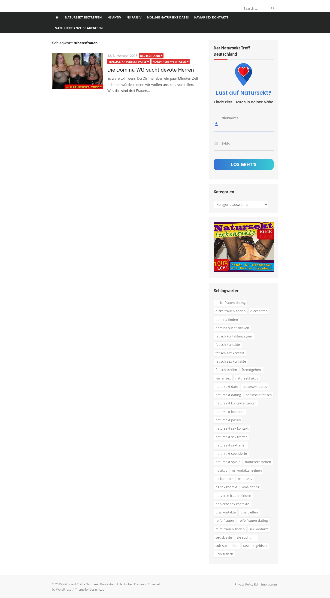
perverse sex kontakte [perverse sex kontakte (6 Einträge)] (232, 504)
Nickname (230, 118)
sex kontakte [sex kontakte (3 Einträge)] (259, 529)
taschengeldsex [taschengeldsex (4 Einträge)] (255, 545)
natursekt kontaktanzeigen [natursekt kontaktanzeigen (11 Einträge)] (236, 403)
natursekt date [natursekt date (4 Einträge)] (226, 386)
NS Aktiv (114, 17)
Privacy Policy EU (246, 584)
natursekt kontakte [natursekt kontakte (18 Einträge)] (229, 412)
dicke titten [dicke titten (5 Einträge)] (259, 311)
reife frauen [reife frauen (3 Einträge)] (224, 520)
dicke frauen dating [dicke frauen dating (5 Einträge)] (230, 303)
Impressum (269, 584)
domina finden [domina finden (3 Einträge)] (226, 319)
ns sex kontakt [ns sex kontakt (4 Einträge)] (226, 487)
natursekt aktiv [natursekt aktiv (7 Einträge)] (246, 378)
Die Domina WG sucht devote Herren (150, 70)
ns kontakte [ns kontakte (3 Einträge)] (224, 479)
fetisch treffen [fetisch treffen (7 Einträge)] (226, 369)
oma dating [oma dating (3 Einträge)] (251, 487)
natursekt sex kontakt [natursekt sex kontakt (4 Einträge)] (231, 428)
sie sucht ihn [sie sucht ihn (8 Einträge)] (247, 537)
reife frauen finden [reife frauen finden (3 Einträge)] (230, 529)
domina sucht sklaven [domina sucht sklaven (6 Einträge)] (232, 328)
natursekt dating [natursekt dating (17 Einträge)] (228, 395)
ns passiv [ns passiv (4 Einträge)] (245, 479)
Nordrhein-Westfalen (169, 61)
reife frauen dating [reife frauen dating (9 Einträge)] (253, 520)
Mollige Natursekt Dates (168, 17)
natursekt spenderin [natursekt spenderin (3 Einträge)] (231, 453)
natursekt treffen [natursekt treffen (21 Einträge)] (258, 462)
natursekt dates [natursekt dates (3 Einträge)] (255, 386)
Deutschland (150, 56)
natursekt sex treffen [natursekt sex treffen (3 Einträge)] (231, 437)
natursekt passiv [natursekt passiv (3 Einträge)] (228, 420)
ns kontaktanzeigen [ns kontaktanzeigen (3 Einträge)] (247, 470)
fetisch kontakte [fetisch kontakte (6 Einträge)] (227, 344)
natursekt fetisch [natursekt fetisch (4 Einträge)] (259, 395)
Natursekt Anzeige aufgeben (79, 28)
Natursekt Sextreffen (83, 17)
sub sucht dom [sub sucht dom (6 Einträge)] (227, 545)
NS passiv (134, 17)
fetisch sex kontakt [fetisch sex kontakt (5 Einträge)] (229, 353)
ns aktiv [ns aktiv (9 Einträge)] (221, 470)
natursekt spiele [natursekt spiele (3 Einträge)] (227, 462)
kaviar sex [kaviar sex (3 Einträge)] (223, 378)
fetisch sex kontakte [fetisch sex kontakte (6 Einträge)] (230, 361)
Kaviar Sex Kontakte (211, 17)
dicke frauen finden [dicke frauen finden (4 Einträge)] (230, 311)
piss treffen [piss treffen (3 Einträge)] (249, 512)
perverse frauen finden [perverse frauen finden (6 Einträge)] (233, 495)
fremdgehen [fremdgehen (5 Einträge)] (251, 369)
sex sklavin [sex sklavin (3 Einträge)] (223, 537)
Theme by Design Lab (89, 589)
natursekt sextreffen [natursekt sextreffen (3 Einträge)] (231, 445)
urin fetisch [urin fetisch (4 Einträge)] (224, 554)
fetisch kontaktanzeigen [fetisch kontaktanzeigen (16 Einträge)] (233, 336)
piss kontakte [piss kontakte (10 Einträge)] (225, 512)
